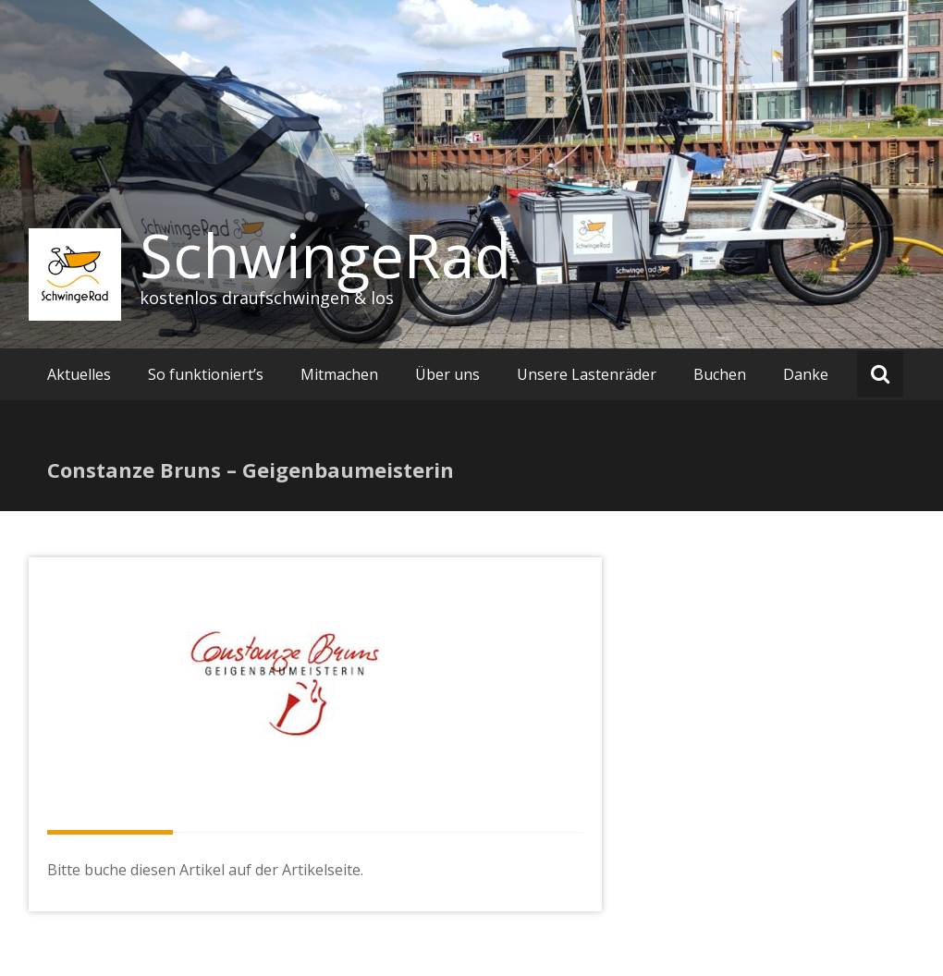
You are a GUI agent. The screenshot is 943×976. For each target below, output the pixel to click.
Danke (805, 374)
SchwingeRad (325, 255)
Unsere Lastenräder (586, 374)
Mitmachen (339, 374)
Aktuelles (79, 374)
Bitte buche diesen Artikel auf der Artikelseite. (205, 870)
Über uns (447, 374)
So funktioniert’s (205, 374)
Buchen (719, 374)
